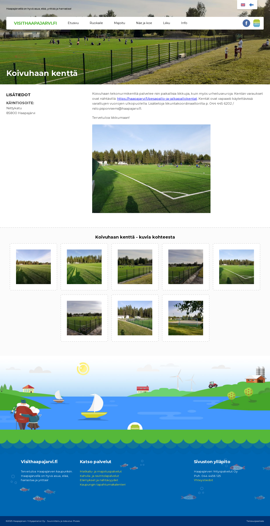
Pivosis (76, 521)
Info (184, 23)
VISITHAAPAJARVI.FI (35, 23)
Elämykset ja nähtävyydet (99, 480)
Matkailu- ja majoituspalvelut (101, 471)
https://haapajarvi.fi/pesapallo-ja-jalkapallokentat (157, 99)
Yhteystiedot (203, 480)
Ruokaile (96, 23)
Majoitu (119, 23)
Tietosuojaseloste (255, 521)
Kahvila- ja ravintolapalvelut (99, 475)
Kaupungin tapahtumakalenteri (103, 484)
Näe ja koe (144, 23)
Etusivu (73, 23)
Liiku (166, 23)
